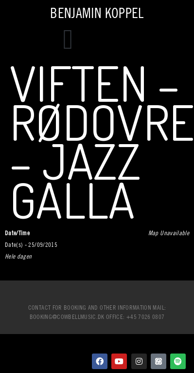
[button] (68, 39)
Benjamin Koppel (96, 12)
